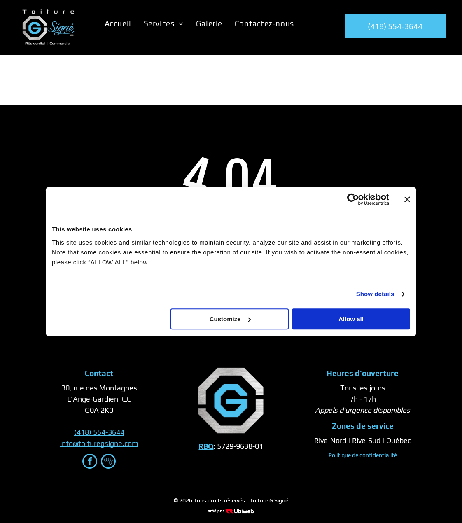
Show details (375, 293)
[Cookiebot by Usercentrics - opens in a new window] (353, 199)
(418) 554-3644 (99, 432)
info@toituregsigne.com (99, 443)
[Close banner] (407, 199)
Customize (230, 318)
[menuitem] (118, 23)
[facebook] (89, 462)
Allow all (351, 318)
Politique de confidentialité (363, 455)
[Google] (108, 462)
